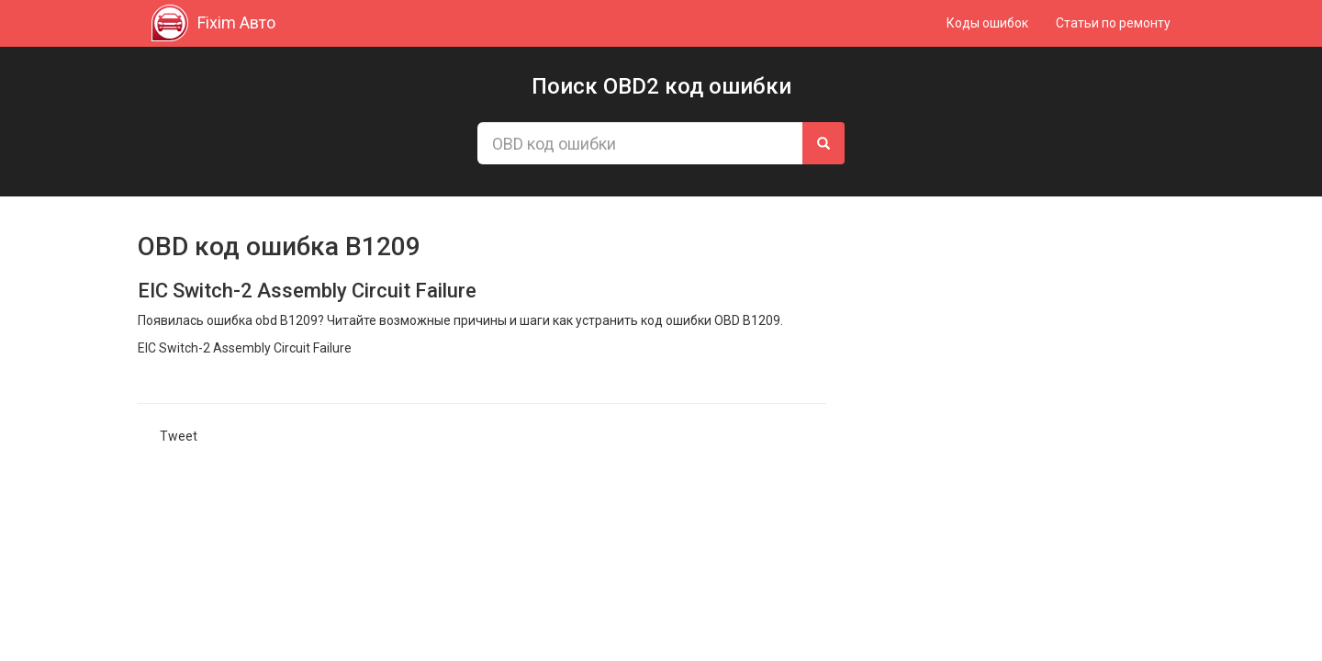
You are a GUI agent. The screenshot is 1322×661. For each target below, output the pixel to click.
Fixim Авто (213, 23)
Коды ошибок (987, 23)
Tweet (178, 436)
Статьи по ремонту (1113, 23)
